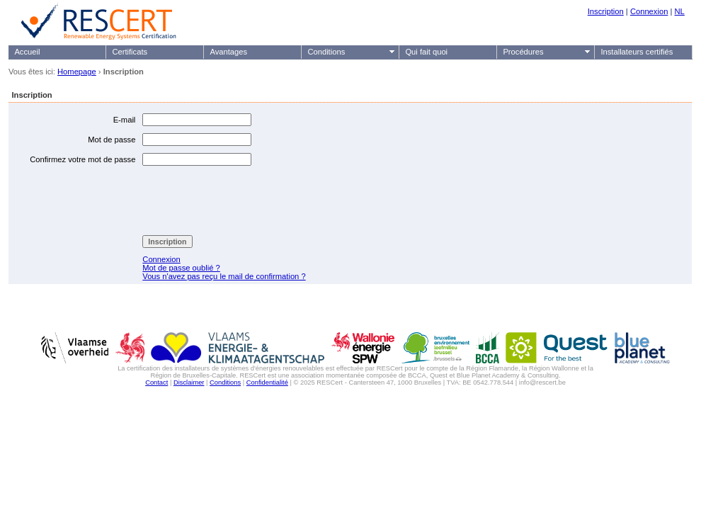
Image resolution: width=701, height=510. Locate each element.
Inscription (606, 11)
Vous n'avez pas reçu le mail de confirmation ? (223, 276)
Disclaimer (189, 382)
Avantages (228, 51)
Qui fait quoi (426, 51)
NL (680, 11)
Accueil (27, 51)
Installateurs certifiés (636, 51)
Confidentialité (267, 382)
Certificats (129, 51)
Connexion (649, 11)
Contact (156, 382)
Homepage (76, 71)
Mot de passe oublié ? (181, 268)
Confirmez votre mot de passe (82, 159)
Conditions (326, 51)
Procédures (523, 51)
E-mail (124, 119)
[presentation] (250, 200)
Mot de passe (111, 139)
